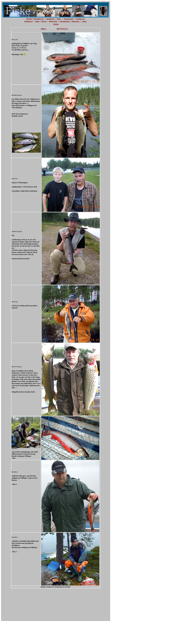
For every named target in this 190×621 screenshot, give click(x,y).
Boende (43, 21)
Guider (37, 21)
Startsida (29, 19)
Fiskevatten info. (38, 19)
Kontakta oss (28, 21)
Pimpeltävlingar (65, 21)
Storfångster (50, 19)
